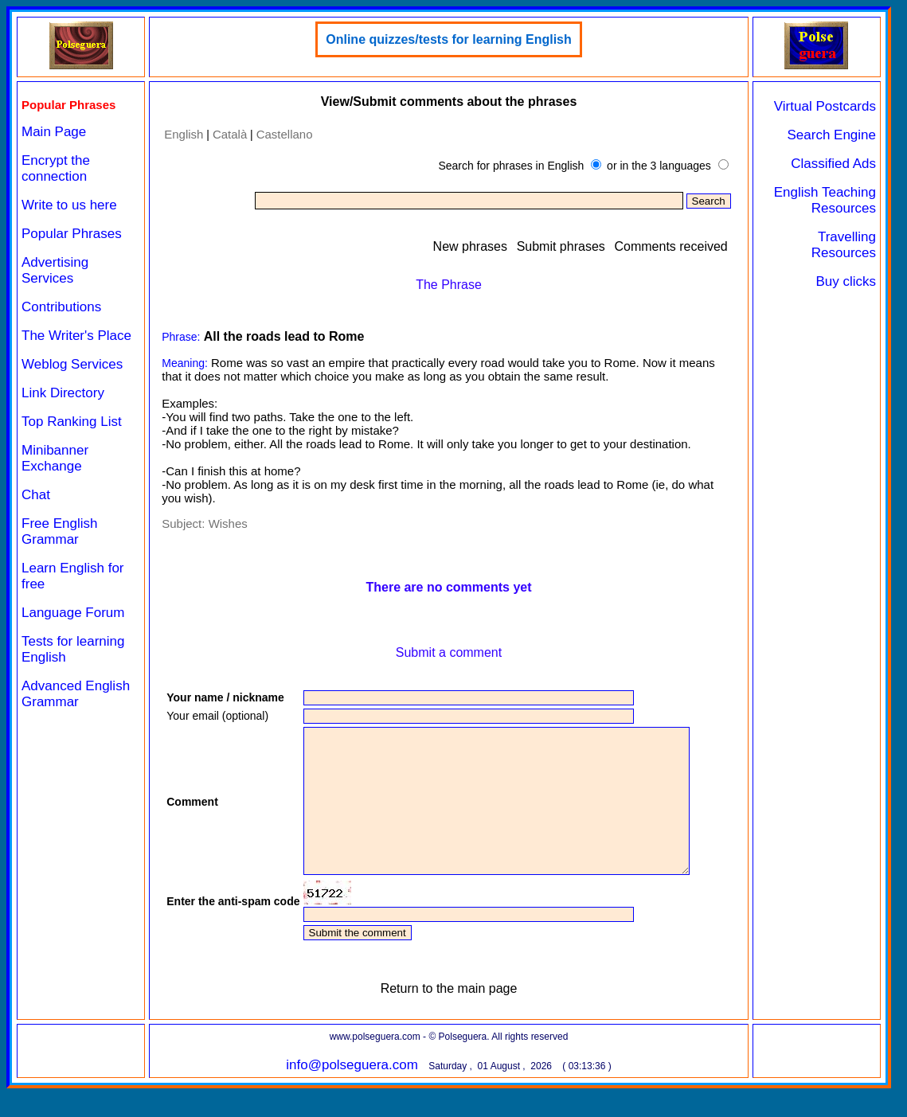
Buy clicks (845, 281)
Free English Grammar (59, 531)
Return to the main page (449, 1017)
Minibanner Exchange (55, 458)
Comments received (670, 246)
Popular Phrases (72, 233)
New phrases (470, 246)
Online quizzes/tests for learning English (449, 39)
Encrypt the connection (56, 168)
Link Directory (63, 392)
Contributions (61, 306)
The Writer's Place (76, 335)
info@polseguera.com (352, 1093)
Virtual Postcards (825, 106)
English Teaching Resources (825, 200)
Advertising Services (55, 270)
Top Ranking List (72, 421)
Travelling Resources (843, 244)
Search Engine (831, 135)
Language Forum (73, 612)
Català (230, 134)
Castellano (284, 134)
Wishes (228, 523)
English (183, 134)
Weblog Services (72, 364)
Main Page (54, 131)
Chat (36, 494)
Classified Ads (833, 163)
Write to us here (69, 205)
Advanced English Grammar (76, 693)
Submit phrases (561, 246)
